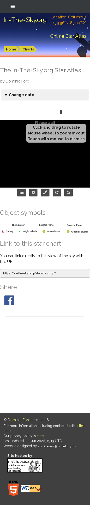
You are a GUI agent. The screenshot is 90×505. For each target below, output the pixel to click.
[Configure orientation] (57, 193)
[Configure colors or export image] (45, 193)
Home (11, 49)
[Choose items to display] (21, 193)
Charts (28, 49)
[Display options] (33, 193)
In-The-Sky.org (25, 19)
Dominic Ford (19, 420)
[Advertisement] (45, 365)
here (40, 436)
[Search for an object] (68, 193)
